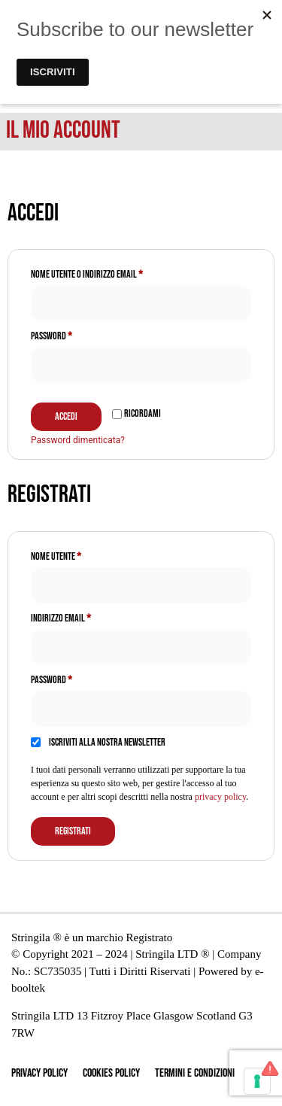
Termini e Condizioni (195, 1073)
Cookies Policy (111, 1073)
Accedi (66, 416)
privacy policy (220, 797)
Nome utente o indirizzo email (103, 272)
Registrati (73, 831)
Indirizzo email (77, 616)
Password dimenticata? (78, 440)
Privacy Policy (39, 1073)
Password (68, 334)
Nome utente (72, 554)
